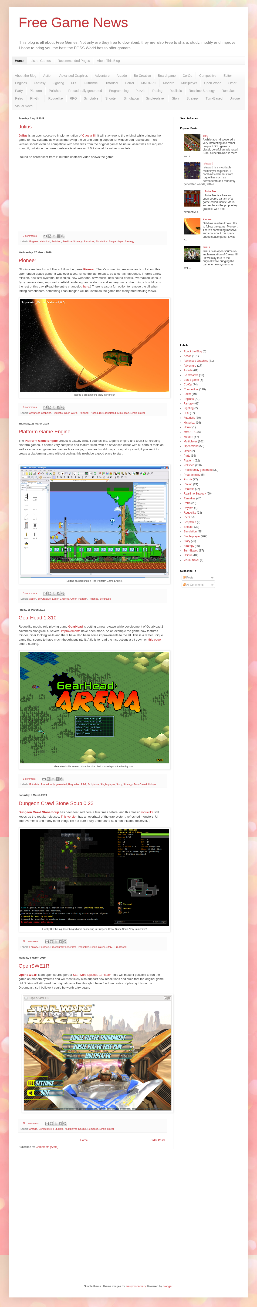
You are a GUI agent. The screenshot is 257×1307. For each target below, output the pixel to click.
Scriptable (91, 98)
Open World (212, 83)
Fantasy (40, 83)
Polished (55, 91)
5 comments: (30, 593)
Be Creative (142, 75)
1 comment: (30, 778)
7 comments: (30, 235)
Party (19, 91)
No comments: (31, 941)
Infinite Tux (209, 191)
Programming (118, 91)
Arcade (122, 75)
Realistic (175, 91)
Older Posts (157, 1140)
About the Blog (25, 75)
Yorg (205, 135)
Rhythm (35, 98)
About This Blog (108, 61)
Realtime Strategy (202, 91)
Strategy (192, 98)
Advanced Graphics (73, 75)
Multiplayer (189, 83)
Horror (129, 83)
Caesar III (88, 135)
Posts (188, 577)
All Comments (193, 584)
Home (19, 61)
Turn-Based (214, 98)
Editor (227, 75)
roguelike (147, 812)
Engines (21, 83)
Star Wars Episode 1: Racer (92, 974)
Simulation (131, 98)
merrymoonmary (135, 1286)
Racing (157, 91)
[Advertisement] (209, 308)
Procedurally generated (85, 91)
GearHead (75, 626)
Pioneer (27, 260)
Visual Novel (24, 106)
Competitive (207, 75)
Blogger (167, 1286)
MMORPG (148, 83)
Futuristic (91, 83)
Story (175, 98)
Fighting (58, 83)
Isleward (208, 163)
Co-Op (187, 75)
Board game (167, 75)
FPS (74, 83)
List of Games (40, 61)
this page (154, 639)
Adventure (102, 75)
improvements (71, 631)
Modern (168, 83)
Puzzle (140, 91)
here (86, 286)
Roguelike (55, 98)
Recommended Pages (74, 61)
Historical (111, 83)
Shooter (111, 98)
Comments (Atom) (47, 1147)
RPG (73, 98)
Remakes (228, 91)
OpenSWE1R (34, 966)
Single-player (155, 98)
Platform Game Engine (45, 432)
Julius (25, 127)
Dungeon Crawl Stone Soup (39, 812)
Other (232, 83)
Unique (235, 98)
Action (47, 75)
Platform (36, 91)
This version (69, 816)
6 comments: (30, 407)
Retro (19, 98)
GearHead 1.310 (38, 618)
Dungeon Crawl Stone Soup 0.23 (56, 803)
